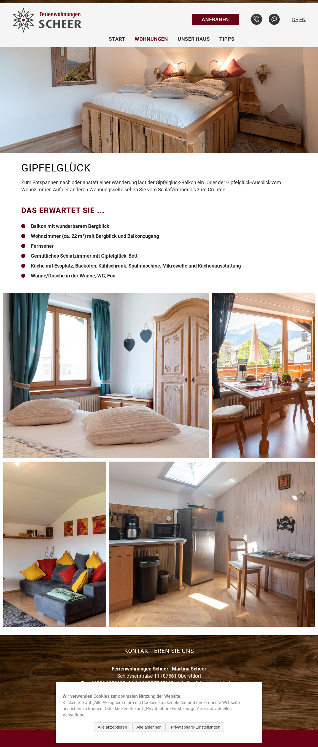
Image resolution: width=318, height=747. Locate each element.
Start (117, 39)
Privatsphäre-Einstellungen (195, 727)
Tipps (227, 39)
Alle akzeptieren (112, 727)
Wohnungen (151, 39)
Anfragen (215, 19)
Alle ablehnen (148, 727)
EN (302, 19)
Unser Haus (194, 39)
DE (295, 19)
